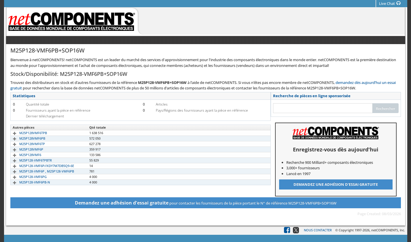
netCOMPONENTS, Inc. (388, 230)
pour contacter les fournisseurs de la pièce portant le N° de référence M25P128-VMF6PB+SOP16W (205, 203)
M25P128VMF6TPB (26, 133)
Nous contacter (318, 230)
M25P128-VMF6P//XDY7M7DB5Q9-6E (40, 166)
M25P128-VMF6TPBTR (29, 160)
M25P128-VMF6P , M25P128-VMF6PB (40, 171)
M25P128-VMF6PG (26, 177)
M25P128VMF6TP (25, 144)
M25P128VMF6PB (26, 138)
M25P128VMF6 (24, 155)
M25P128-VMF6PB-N (28, 182)
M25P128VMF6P (25, 149)
